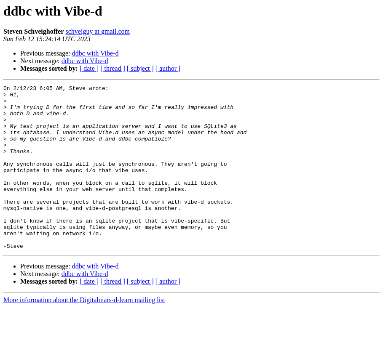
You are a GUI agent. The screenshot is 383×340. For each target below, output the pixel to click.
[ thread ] (112, 68)
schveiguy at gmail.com (98, 31)
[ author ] (168, 68)
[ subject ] (140, 68)
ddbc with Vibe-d (95, 53)
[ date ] (89, 68)
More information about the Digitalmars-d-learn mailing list (84, 332)
